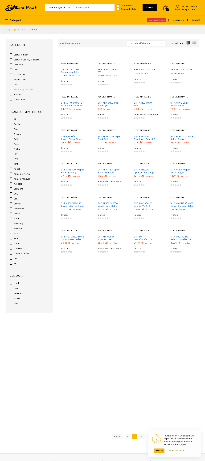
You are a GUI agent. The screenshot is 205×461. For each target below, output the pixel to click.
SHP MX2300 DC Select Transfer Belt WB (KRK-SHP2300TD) (181, 238)
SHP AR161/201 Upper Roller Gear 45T (109, 171)
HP (15, 154)
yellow (17, 298)
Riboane (18, 94)
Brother (18, 124)
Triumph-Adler (21, 253)
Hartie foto (20, 79)
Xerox (16, 263)
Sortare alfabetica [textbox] (140, 43)
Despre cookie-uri (176, 450)
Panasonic (19, 208)
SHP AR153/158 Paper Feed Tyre (109, 104)
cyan (16, 288)
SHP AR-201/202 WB (145, 69)
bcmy (17, 303)
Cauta (149, 7)
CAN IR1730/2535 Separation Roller (70, 70)
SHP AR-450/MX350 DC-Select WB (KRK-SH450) (72, 104)
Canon (17, 129)
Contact (196, 20)
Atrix (16, 119)
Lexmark (18, 188)
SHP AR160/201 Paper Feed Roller (109, 137)
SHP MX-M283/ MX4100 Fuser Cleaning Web (106, 238)
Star (16, 238)
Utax (16, 258)
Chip (16, 69)
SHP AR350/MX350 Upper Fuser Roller (108, 204)
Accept (159, 451)
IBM (16, 164)
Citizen (17, 134)
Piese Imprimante (23, 89)
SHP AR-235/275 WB (181, 69)
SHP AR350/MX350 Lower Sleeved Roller (72, 204)
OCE (16, 193)
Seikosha (18, 228)
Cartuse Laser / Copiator (27, 59)
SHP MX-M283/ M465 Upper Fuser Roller (72, 238)
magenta (18, 293)
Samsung (18, 223)
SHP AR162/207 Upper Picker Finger (144, 171)
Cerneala (18, 64)
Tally (16, 243)
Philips (17, 213)
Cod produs (127, 5)
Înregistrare (188, 9)
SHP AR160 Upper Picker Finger (179, 104)
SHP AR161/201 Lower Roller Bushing (182, 137)
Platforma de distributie (156, 20)
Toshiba (18, 248)
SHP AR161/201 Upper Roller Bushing (72, 171)
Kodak (17, 169)
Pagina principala (15, 29)
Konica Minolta (22, 174)
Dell (16, 139)
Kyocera (18, 183)
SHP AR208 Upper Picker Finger (180, 171)
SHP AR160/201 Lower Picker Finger (71, 137)
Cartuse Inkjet (21, 54)
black (16, 283)
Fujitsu (17, 149)
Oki (15, 198)
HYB (16, 159)
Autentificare (189, 6)
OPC (16, 84)
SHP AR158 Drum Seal (143, 104)
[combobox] (146, 43)
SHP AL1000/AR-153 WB (108, 70)
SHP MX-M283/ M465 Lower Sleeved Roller (182, 204)
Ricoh (17, 218)
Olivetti (17, 203)
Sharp (17, 233)
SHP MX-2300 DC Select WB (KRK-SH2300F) (143, 204)
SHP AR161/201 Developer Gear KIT (144, 137)
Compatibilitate (128, 9)
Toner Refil (19, 99)
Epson (17, 144)
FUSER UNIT (20, 74)
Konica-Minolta (22, 179)
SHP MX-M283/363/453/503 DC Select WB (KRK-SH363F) (145, 238)
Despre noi (178, 20)
